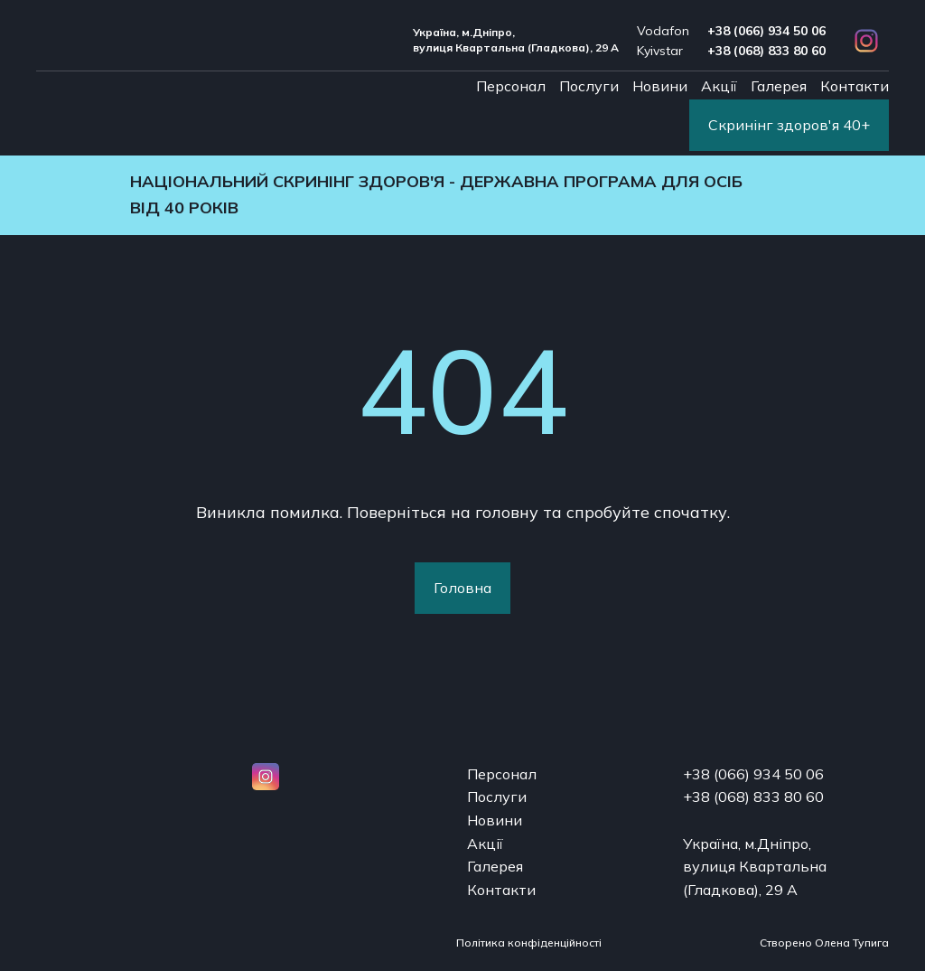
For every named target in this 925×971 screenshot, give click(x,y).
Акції (719, 86)
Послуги (589, 86)
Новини (659, 86)
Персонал (511, 86)
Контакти (854, 86)
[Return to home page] (140, 40)
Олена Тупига (852, 942)
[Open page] (139, 782)
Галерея (779, 86)
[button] (866, 40)
